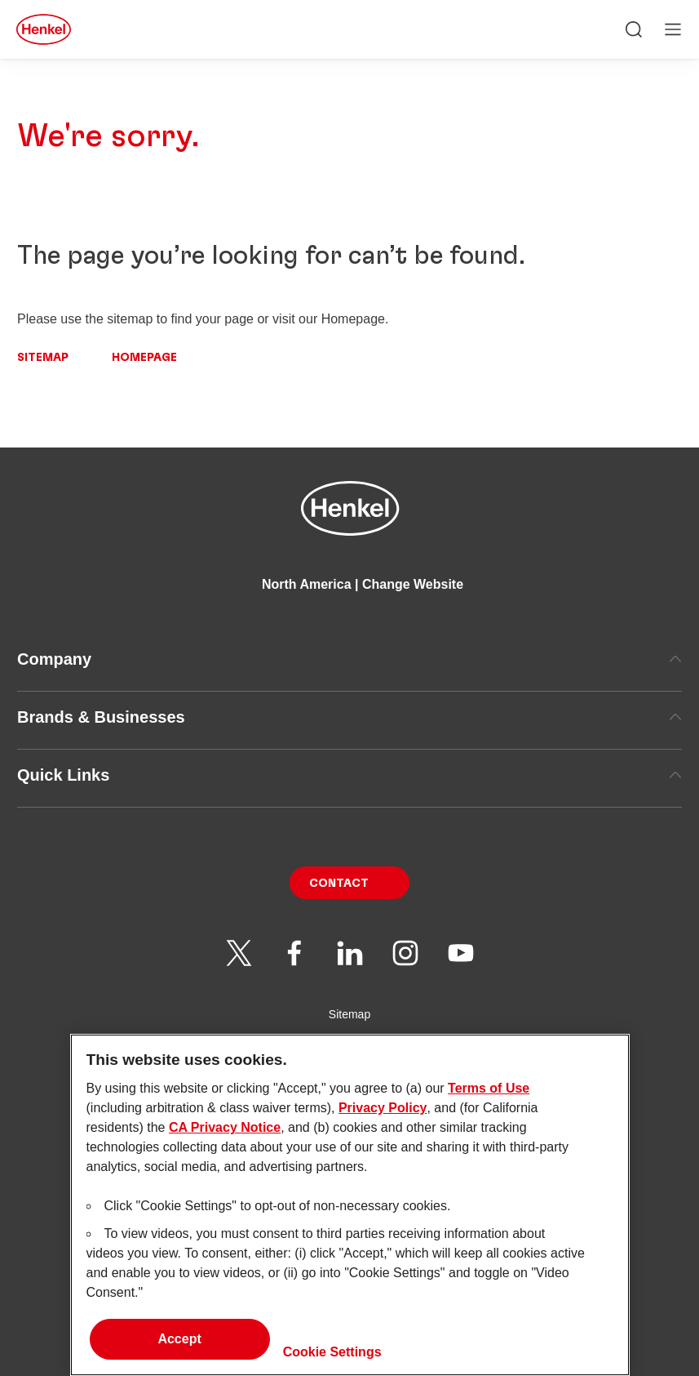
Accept (179, 1349)
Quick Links (349, 775)
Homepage (144, 357)
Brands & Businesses (349, 717)
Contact (339, 883)
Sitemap (43, 357)
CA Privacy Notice (225, 1138)
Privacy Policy (382, 1118)
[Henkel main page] (43, 29)
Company (349, 659)
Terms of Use (488, 1099)
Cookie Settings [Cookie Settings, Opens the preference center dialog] (332, 1362)
